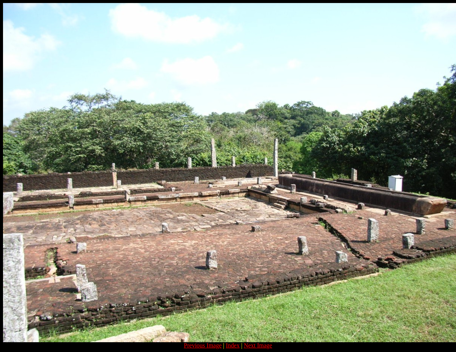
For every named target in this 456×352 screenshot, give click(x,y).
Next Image (258, 345)
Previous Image (203, 345)
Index (232, 345)
